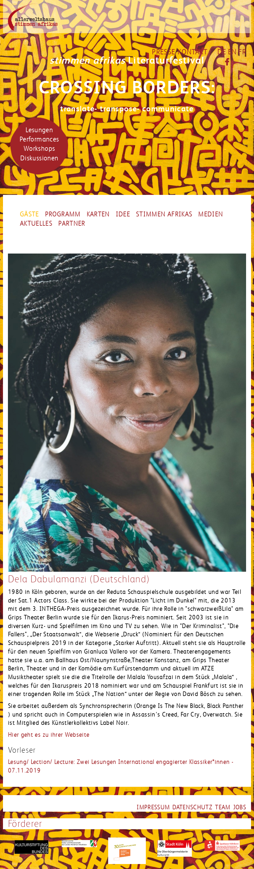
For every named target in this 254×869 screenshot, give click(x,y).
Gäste (29, 214)
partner (71, 223)
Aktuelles (36, 223)
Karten (98, 214)
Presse (163, 52)
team (222, 807)
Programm (63, 214)
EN (232, 52)
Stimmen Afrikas (164, 214)
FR (242, 52)
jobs (239, 807)
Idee (123, 214)
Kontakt (192, 52)
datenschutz (192, 807)
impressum (153, 807)
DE (221, 52)
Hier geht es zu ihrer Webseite (49, 734)
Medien (210, 214)
